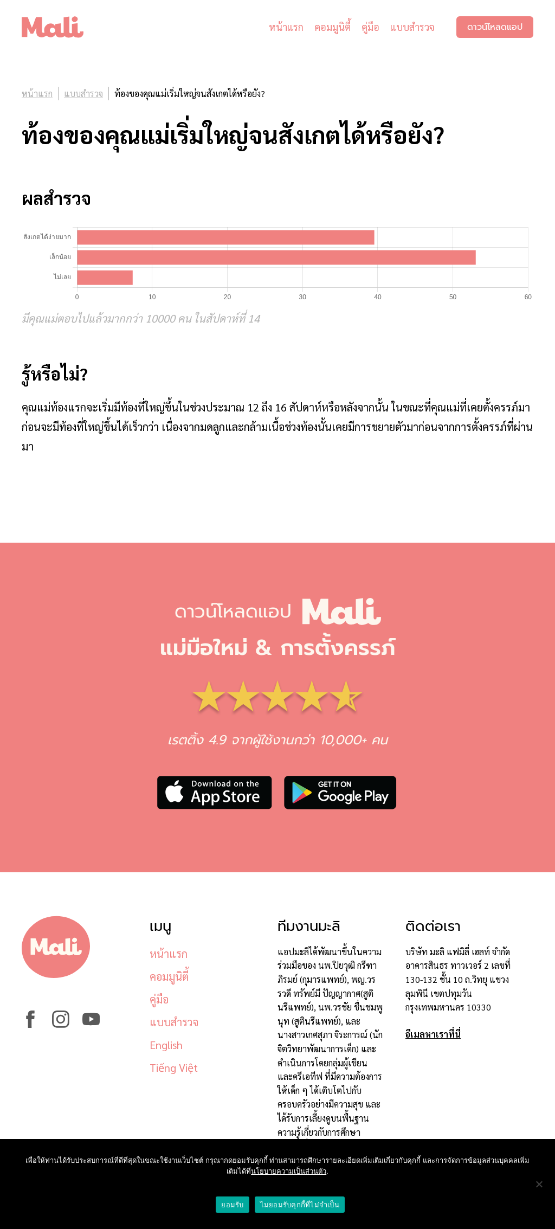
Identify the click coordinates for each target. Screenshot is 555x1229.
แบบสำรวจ (412, 27)
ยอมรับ (232, 1205)
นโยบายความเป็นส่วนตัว (288, 1171)
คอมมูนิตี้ (332, 27)
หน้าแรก (286, 27)
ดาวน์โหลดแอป (494, 27)
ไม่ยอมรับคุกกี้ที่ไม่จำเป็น (299, 1205)
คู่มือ (370, 27)
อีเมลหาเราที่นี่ (433, 1034)
